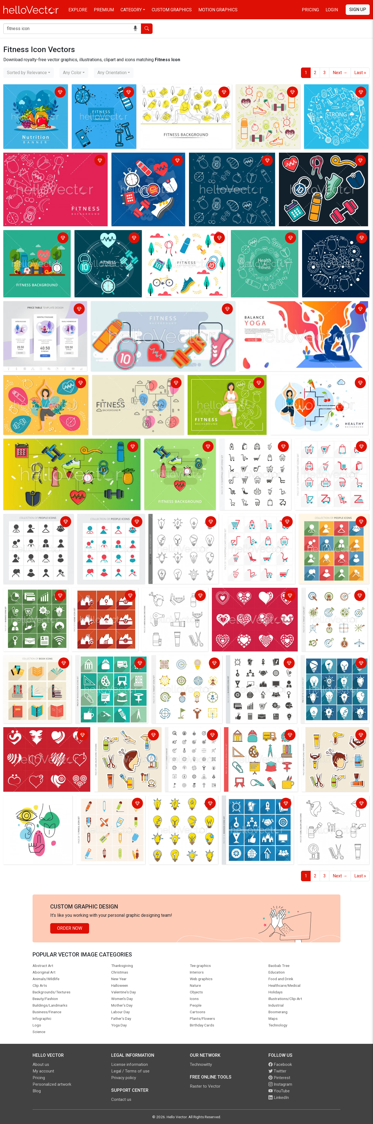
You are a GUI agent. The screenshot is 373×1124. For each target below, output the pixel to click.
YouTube (279, 1090)
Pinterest (279, 1077)
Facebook (280, 1064)
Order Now (69, 928)
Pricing (310, 9)
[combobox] (28, 73)
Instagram (280, 1084)
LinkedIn (278, 1097)
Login (332, 9)
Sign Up (357, 9)
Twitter (277, 1071)
